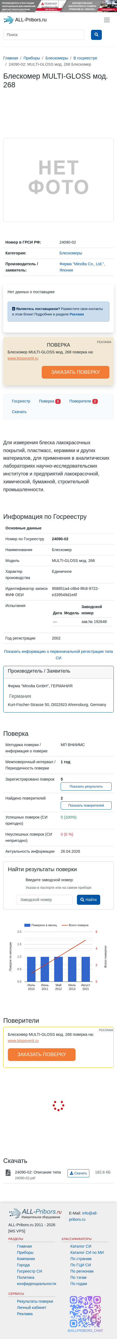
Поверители (83, 401)
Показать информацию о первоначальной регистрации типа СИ (58, 654)
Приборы (25, 1252)
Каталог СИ (80, 1246)
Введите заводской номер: (50, 880)
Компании (26, 1259)
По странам (81, 1259)
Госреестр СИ (29, 1271)
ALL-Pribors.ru (25, 20)
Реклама (25, 1314)
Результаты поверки (35, 1301)
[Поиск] (43, 35)
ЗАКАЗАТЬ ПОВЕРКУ (75, 372)
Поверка (50, 401)
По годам (78, 1284)
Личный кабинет (31, 1307)
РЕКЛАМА (104, 342)
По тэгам (78, 1277)
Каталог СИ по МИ (87, 1252)
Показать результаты (86, 786)
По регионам (82, 1271)
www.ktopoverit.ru (23, 358)
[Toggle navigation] (107, 20)
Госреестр (21, 401)
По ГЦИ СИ (80, 1265)
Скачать (19, 412)
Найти (88, 899)
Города (23, 1265)
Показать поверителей (86, 805)
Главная (24, 1246)
